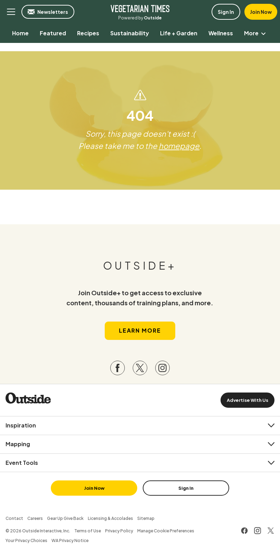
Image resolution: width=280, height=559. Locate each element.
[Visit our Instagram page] (162, 368)
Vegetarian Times (140, 8)
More (256, 33)
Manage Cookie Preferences (165, 530)
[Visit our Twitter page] (140, 368)
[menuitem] (20, 33)
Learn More (140, 330)
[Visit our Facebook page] (117, 368)
